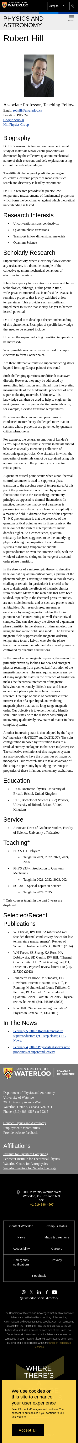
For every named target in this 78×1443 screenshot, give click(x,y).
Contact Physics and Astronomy (24, 1123)
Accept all (28, 1430)
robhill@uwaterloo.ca (27, 110)
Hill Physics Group (16, 124)
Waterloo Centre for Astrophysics (25, 1163)
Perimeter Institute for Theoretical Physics (31, 1159)
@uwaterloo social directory (39, 1298)
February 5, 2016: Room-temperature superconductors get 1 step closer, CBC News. (39, 1035)
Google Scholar (13, 120)
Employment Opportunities (21, 1128)
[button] (57, 6)
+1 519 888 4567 (41, 1204)
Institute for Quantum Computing (25, 1154)
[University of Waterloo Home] (15, 6)
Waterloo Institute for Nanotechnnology (29, 1168)
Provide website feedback (20, 1132)
